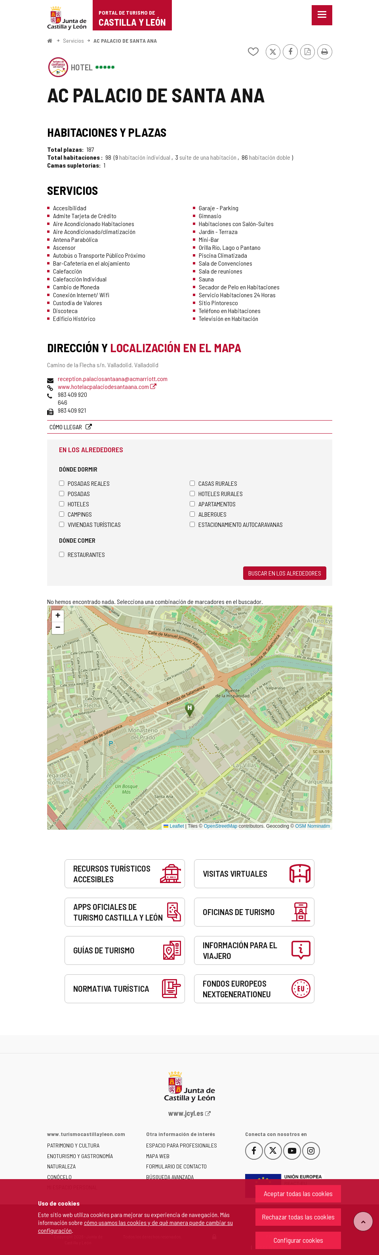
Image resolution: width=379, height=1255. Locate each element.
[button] (58, 616)
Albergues (208, 514)
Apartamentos (213, 504)
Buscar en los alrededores (284, 573)
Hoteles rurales (216, 493)
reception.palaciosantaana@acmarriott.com (113, 378)
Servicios (73, 40)
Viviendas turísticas (90, 524)
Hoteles (74, 504)
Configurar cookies (298, 1240)
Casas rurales (213, 483)
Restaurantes (82, 554)
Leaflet (174, 826)
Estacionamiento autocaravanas (236, 524)
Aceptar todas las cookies (298, 1193)
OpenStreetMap (221, 826)
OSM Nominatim (312, 826)
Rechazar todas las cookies (298, 1216)
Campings (75, 514)
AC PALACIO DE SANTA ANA (125, 40)
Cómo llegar (66, 426)
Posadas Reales (84, 483)
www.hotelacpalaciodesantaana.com (107, 386)
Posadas (74, 493)
